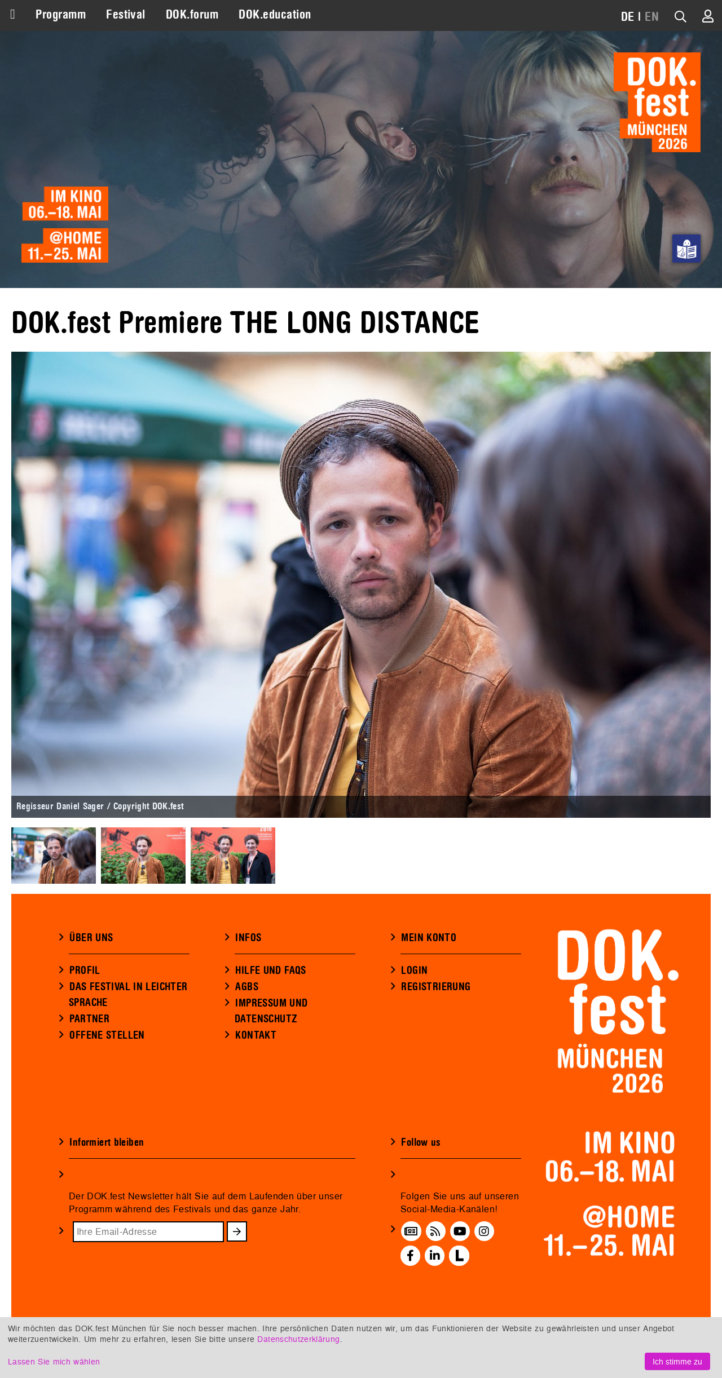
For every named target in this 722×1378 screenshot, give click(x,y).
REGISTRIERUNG (435, 986)
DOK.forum (192, 14)
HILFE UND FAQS (270, 970)
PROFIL (84, 970)
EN (652, 17)
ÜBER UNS (91, 937)
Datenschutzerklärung (298, 1338)
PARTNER (89, 1019)
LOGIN (414, 970)
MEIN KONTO (428, 937)
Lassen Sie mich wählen (54, 1361)
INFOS (248, 937)
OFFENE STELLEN (106, 1035)
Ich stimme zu (677, 1361)
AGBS (246, 986)
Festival (126, 14)
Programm (61, 14)
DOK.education (275, 14)
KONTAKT (255, 1035)
